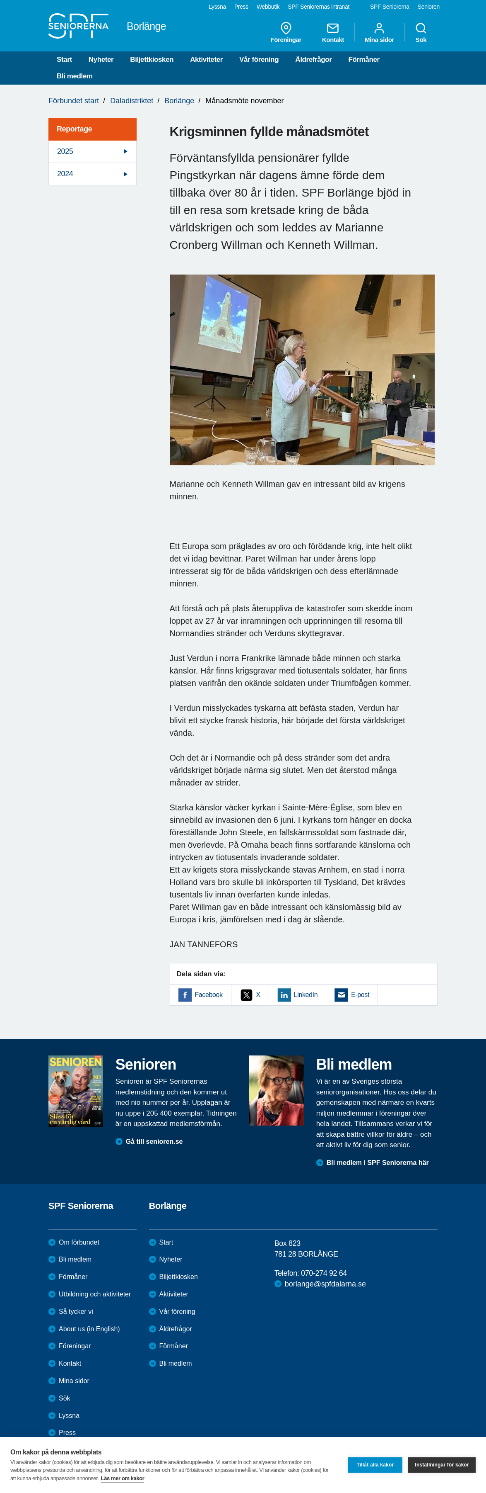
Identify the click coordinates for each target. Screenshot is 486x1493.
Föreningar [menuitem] (286, 32)
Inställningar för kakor (442, 1465)
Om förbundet (79, 1242)
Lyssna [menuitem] (217, 6)
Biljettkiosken (151, 59)
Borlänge (179, 101)
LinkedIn (306, 994)
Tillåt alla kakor (375, 1465)
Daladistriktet (131, 101)
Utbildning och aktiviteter (95, 1294)
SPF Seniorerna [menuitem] (389, 6)
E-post (360, 994)
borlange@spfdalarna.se (325, 1284)
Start (64, 59)
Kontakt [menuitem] (333, 32)
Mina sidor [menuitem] (379, 32)
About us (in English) (89, 1329)
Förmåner (363, 59)
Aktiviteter (206, 59)
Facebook (209, 994)
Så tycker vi (76, 1311)
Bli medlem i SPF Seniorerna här (378, 1162)
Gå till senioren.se (154, 1141)
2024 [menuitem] (65, 174)
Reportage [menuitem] (74, 129)
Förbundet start (73, 101)
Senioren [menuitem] (429, 6)
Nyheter (101, 59)
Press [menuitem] (241, 6)
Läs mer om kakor (122, 1478)
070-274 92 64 (324, 1273)
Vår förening (259, 59)
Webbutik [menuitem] (268, 6)
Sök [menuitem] (421, 32)
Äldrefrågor (313, 59)
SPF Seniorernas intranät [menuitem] (318, 6)
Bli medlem (75, 76)
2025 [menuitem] (65, 151)
